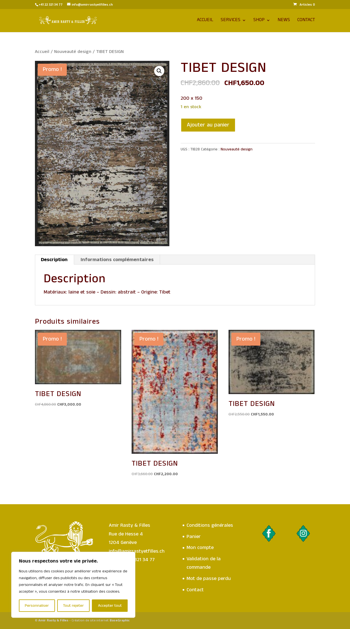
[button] (159, 71)
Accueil (205, 21)
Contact (306, 21)
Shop (259, 21)
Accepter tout (110, 605)
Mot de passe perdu (209, 578)
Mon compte (200, 547)
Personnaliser (37, 605)
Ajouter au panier (208, 125)
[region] (73, 585)
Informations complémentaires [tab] (117, 259)
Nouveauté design (72, 51)
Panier (194, 536)
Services (230, 21)
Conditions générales (210, 525)
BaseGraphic (120, 620)
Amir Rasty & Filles (53, 620)
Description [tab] (54, 259)
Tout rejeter (73, 605)
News (284, 21)
